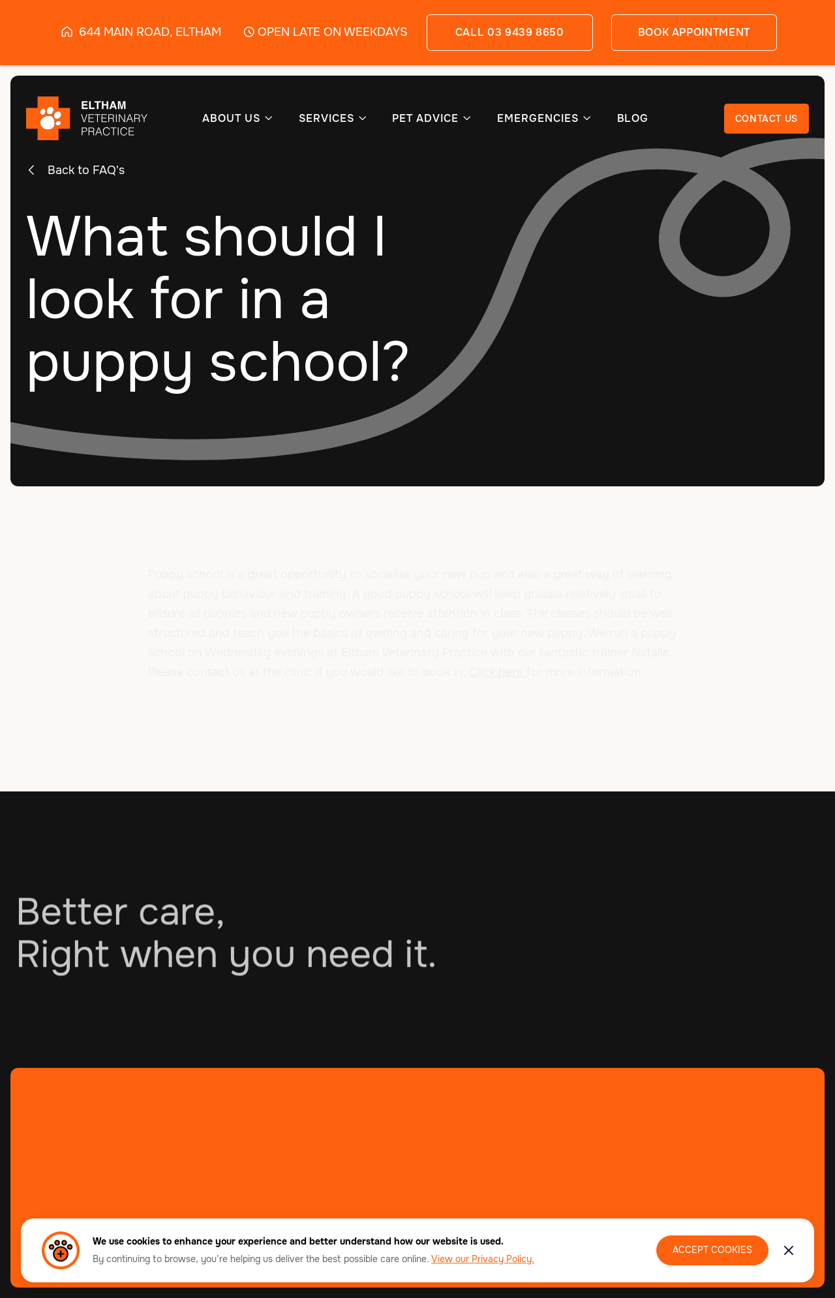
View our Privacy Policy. (482, 1259)
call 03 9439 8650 (509, 32)
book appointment (694, 32)
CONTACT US (766, 119)
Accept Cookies (712, 1250)
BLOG (633, 119)
